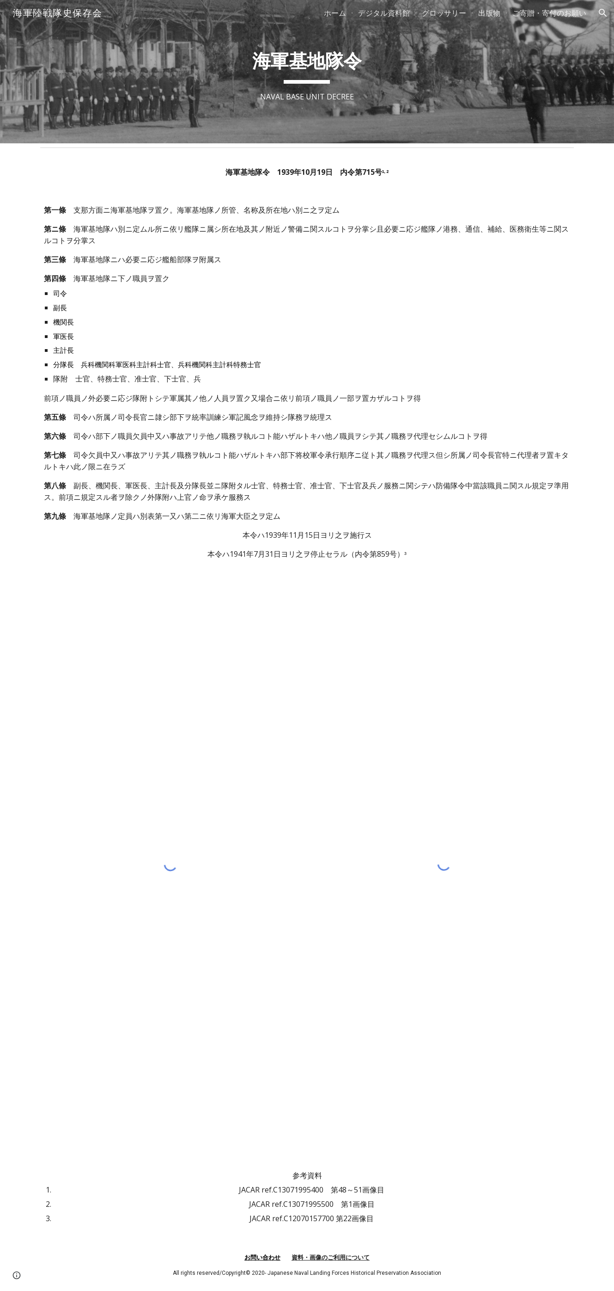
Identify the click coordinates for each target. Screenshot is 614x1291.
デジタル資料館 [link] (384, 13)
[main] (307, 72)
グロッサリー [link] (444, 13)
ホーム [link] (335, 13)
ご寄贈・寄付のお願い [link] (549, 13)
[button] (603, 13)
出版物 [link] (489, 13)
